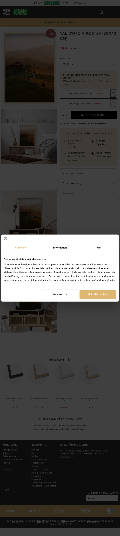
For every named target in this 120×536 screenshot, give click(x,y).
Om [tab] (99, 247)
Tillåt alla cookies (98, 294)
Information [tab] (60, 247)
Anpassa (59, 294)
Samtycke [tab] (21, 247)
